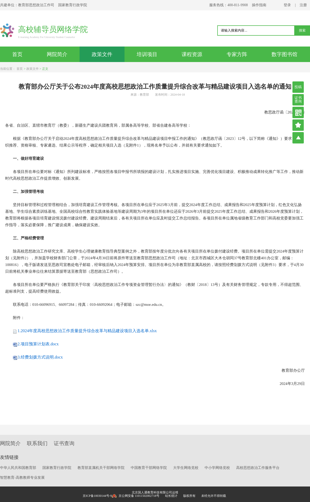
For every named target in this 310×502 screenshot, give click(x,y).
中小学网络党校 (217, 468)
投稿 (298, 87)
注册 (303, 5)
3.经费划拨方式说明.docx (40, 357)
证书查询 (298, 99)
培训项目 (147, 54)
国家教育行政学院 (56, 468)
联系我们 (37, 443)
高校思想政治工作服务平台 (258, 468)
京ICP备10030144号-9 (97, 496)
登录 (287, 5)
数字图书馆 (284, 54)
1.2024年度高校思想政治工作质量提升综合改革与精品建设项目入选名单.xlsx (87, 331)
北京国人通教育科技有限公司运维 (155, 492)
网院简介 (57, 54)
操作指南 (259, 5)
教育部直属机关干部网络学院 (101, 468)
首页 (17, 54)
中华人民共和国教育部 (18, 468)
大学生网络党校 (185, 468)
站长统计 (171, 496)
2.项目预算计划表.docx (38, 344)
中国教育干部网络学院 (149, 468)
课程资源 (192, 54)
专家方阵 (237, 54)
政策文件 (102, 54)
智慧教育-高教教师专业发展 (22, 478)
